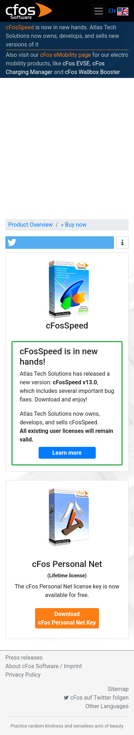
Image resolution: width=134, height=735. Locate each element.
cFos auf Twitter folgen (96, 697)
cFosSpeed (20, 27)
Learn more (67, 452)
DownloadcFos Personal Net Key (67, 618)
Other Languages (107, 706)
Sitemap (118, 689)
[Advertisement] (67, 149)
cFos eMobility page (65, 54)
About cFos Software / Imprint (43, 666)
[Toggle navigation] (98, 11)
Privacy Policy (23, 674)
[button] (59, 242)
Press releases (24, 657)
